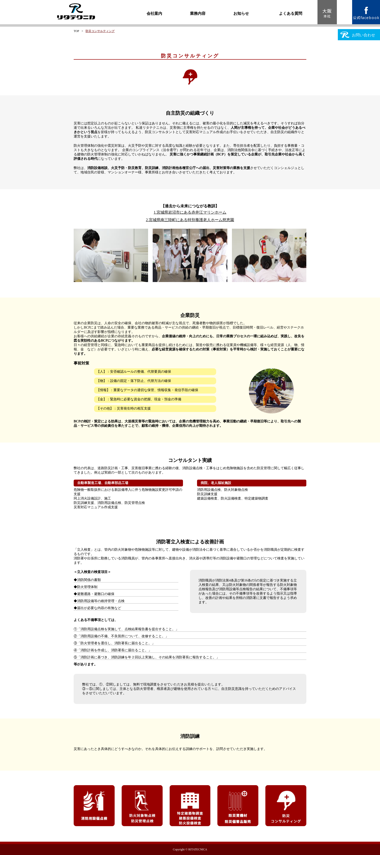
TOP (76, 31)
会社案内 (154, 13)
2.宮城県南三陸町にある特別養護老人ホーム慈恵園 (190, 220)
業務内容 (198, 13)
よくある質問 (290, 13)
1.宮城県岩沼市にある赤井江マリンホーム (190, 212)
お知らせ (241, 13)
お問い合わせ (357, 35)
